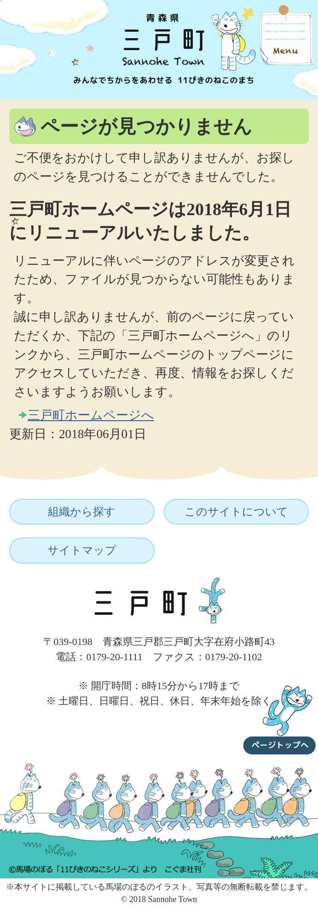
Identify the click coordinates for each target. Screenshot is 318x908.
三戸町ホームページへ (91, 415)
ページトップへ (279, 718)
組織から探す (82, 512)
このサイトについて (236, 512)
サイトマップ (81, 550)
